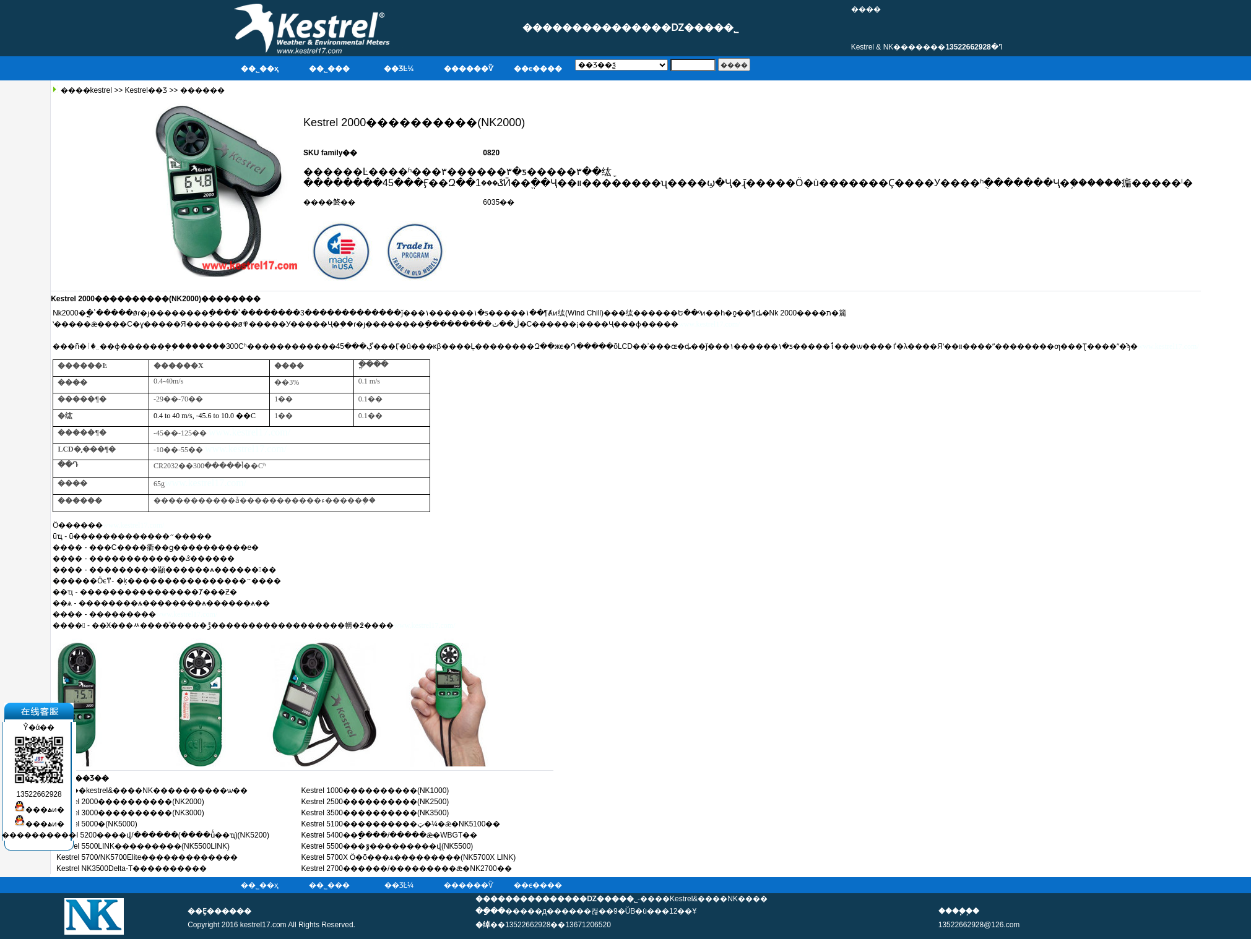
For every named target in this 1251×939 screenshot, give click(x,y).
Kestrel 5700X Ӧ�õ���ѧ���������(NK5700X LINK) (408, 857)
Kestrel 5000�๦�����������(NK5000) (96, 824)
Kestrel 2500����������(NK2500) (375, 801)
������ (202, 90)
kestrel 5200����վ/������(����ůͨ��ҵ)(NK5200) (162, 835)
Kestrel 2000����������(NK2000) (130, 801)
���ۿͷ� (39, 804)
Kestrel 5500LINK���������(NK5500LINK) (143, 846)
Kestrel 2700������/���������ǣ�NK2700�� (406, 868)
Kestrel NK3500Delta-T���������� (131, 868)
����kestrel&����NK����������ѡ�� (152, 790)
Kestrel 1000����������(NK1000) (375, 790)
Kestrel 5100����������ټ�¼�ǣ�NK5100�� (401, 824)
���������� (39, 830)
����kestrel (85, 90)
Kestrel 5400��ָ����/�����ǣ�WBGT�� (389, 835)
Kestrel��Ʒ (146, 90)
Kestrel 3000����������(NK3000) (130, 812)
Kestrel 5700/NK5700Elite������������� (147, 857)
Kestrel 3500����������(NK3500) (375, 812)
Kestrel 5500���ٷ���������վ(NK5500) (387, 846)
